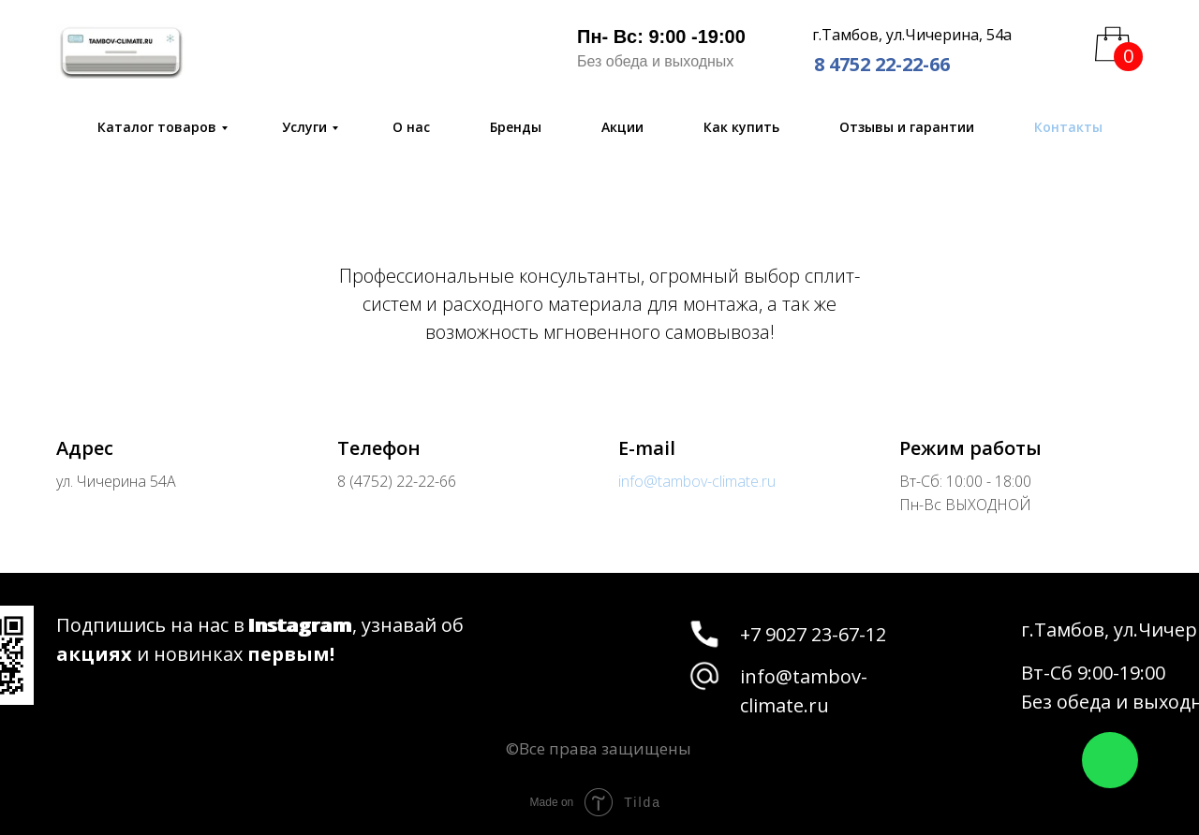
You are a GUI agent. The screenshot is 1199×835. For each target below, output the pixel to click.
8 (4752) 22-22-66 (396, 481)
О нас (411, 127)
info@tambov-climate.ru (697, 481)
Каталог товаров (156, 127)
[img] (120, 51)
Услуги (304, 127)
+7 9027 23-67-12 (813, 634)
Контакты (1068, 127)
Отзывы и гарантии (906, 127)
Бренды (515, 127)
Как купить (741, 127)
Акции (622, 127)
